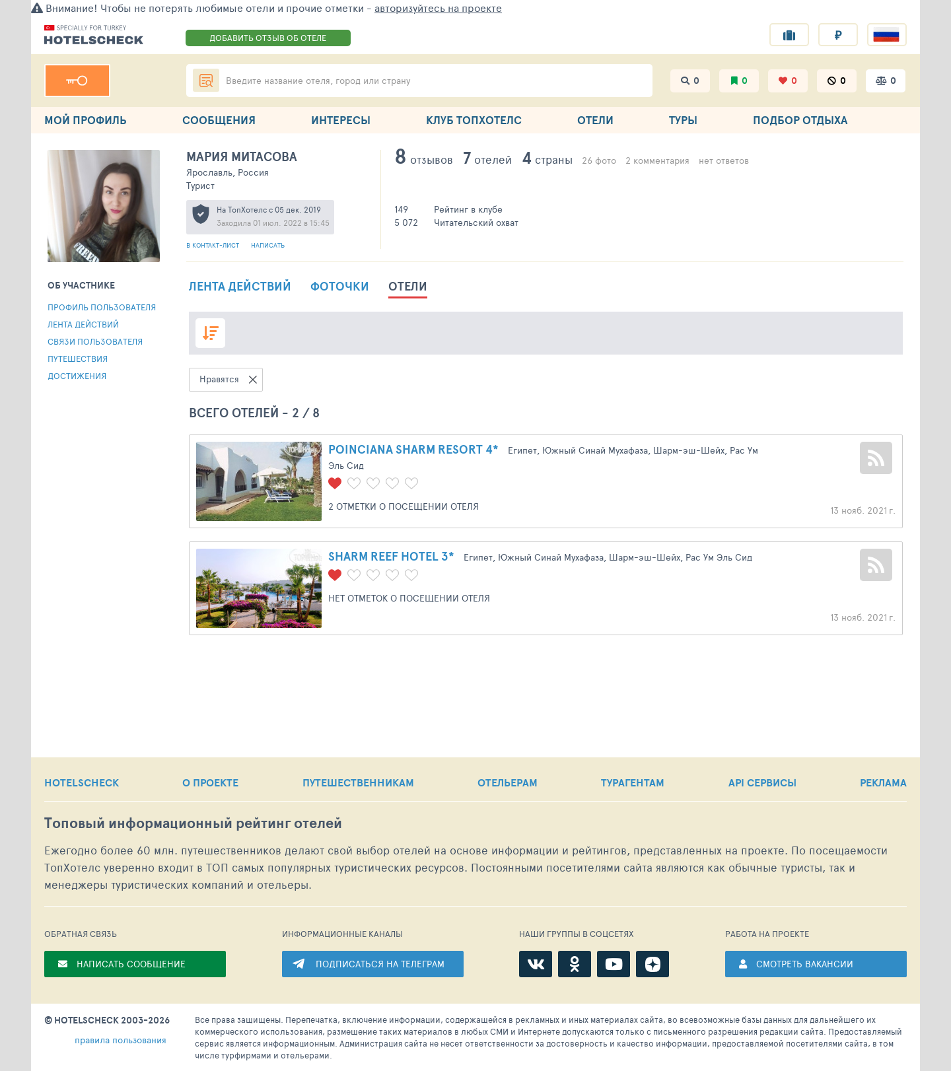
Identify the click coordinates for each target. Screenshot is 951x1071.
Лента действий (83, 324)
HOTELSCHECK (81, 782)
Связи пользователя (95, 341)
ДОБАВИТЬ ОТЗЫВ (267, 38)
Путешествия (78, 358)
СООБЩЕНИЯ (219, 120)
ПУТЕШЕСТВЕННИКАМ (358, 782)
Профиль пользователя (102, 307)
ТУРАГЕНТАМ (632, 782)
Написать (268, 245)
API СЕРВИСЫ (762, 782)
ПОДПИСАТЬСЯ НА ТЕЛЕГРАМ (380, 963)
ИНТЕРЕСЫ (340, 120)
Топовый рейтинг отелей (193, 823)
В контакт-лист (213, 245)
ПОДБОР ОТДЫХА (800, 120)
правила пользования (120, 1039)
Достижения (77, 376)
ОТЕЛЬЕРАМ (507, 782)
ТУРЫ (683, 120)
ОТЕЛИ (595, 120)
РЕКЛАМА (883, 782)
